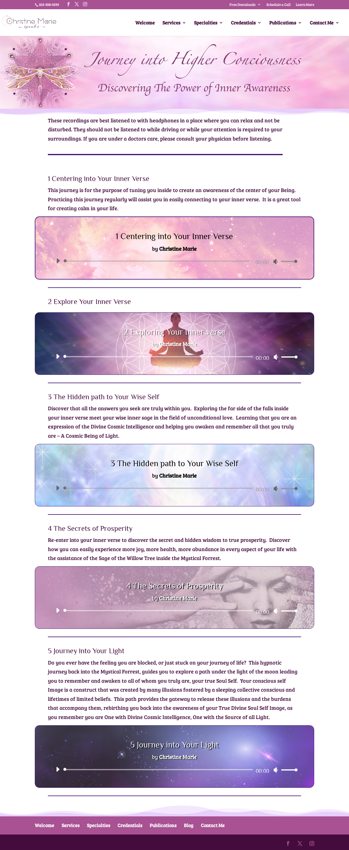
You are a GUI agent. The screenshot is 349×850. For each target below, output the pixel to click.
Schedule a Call (278, 5)
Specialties (205, 23)
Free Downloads (242, 5)
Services (171, 23)
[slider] (159, 261)
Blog (188, 825)
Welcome (145, 23)
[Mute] (275, 261)
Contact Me (322, 23)
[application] (174, 261)
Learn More (305, 5)
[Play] (58, 261)
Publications (282, 23)
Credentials (243, 23)
